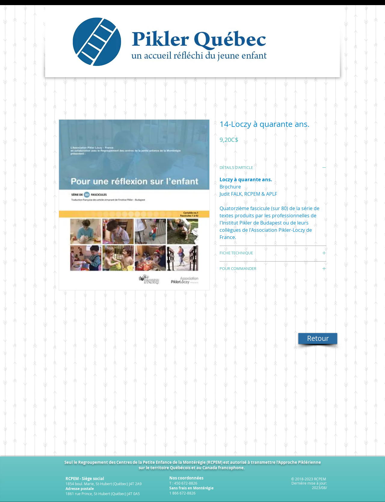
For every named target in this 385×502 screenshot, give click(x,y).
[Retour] (317, 338)
